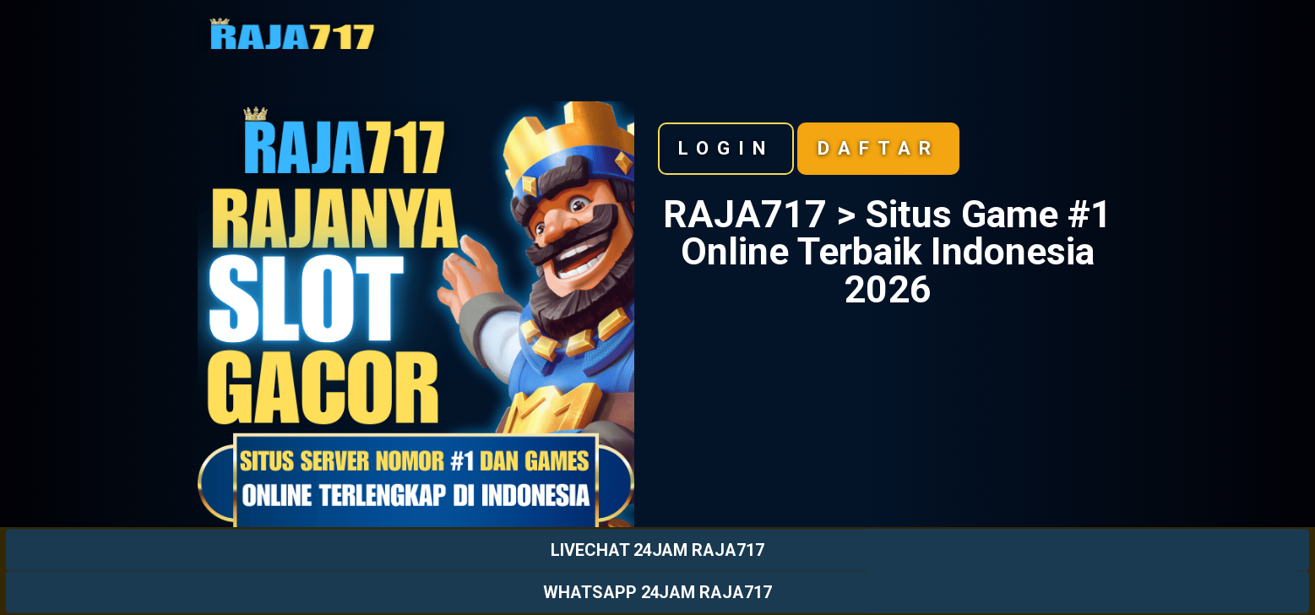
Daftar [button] (878, 148)
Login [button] (726, 148)
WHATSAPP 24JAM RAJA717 (657, 592)
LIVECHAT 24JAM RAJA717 (657, 550)
